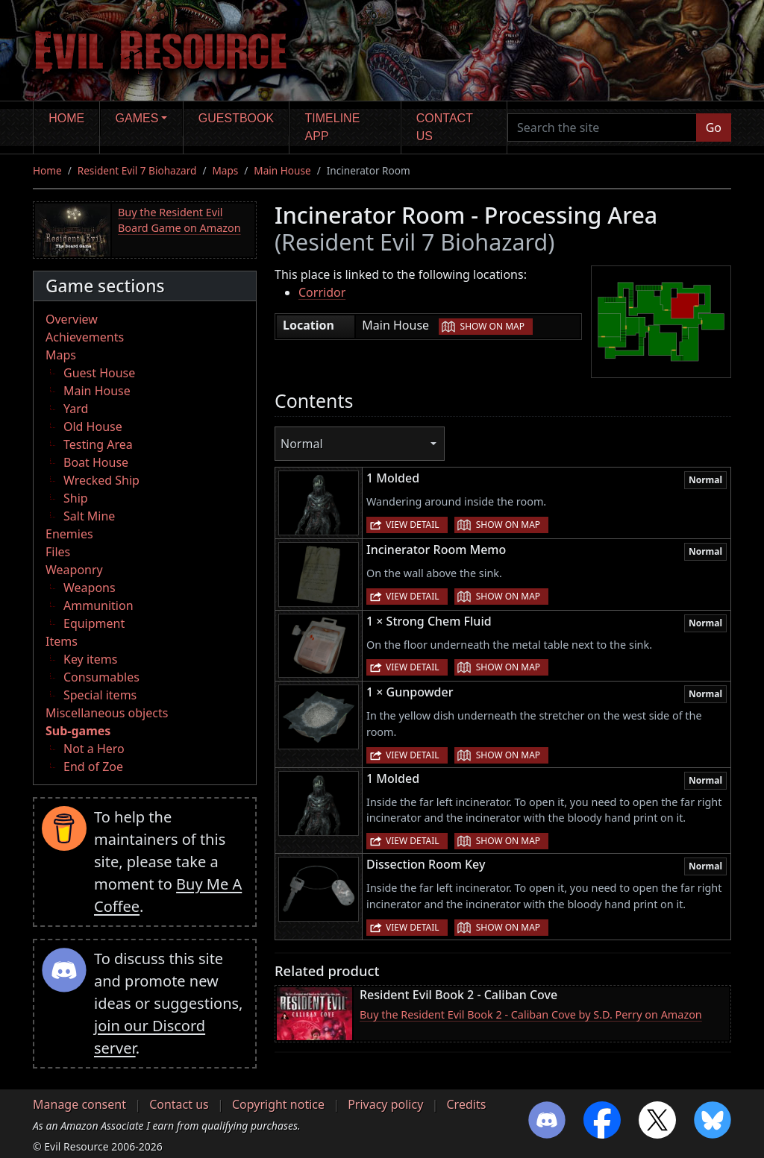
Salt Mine (89, 516)
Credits (466, 1104)
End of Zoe (93, 766)
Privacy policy (385, 1104)
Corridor (321, 292)
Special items (100, 695)
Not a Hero (94, 748)
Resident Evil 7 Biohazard (137, 170)
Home (66, 118)
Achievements (85, 337)
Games (137, 118)
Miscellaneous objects (107, 713)
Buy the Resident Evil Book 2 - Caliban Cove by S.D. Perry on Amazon (531, 1014)
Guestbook (236, 118)
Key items (90, 659)
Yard (75, 408)
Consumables (101, 677)
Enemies (69, 534)
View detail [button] (412, 524)
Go (713, 127)
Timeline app (332, 127)
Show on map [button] (492, 326)
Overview (72, 319)
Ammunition (98, 605)
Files (58, 552)
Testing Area (98, 444)
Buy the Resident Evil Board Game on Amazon (179, 220)
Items (62, 641)
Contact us (444, 127)
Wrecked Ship (101, 480)
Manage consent (79, 1104)
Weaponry (74, 569)
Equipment (94, 623)
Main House (282, 170)
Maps (225, 170)
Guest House (99, 373)
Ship (75, 498)
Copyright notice (278, 1104)
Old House (92, 426)
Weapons (89, 587)
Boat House (95, 462)
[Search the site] (602, 127)
